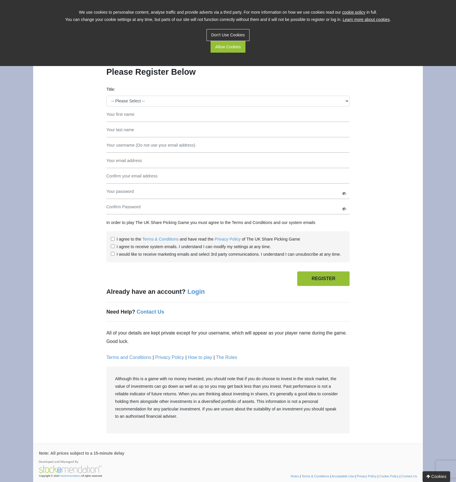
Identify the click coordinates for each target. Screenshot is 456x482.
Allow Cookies (228, 47)
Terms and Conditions (129, 357)
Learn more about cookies (366, 19)
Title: (110, 89)
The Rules (226, 357)
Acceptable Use (343, 476)
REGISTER (323, 278)
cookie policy (353, 12)
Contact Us (150, 312)
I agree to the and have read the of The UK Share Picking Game (208, 239)
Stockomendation (70, 475)
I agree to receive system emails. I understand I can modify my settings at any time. (194, 246)
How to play (200, 357)
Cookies (436, 476)
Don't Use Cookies (228, 35)
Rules (295, 476)
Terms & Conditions (160, 239)
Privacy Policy (228, 239)
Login (196, 291)
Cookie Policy (389, 476)
